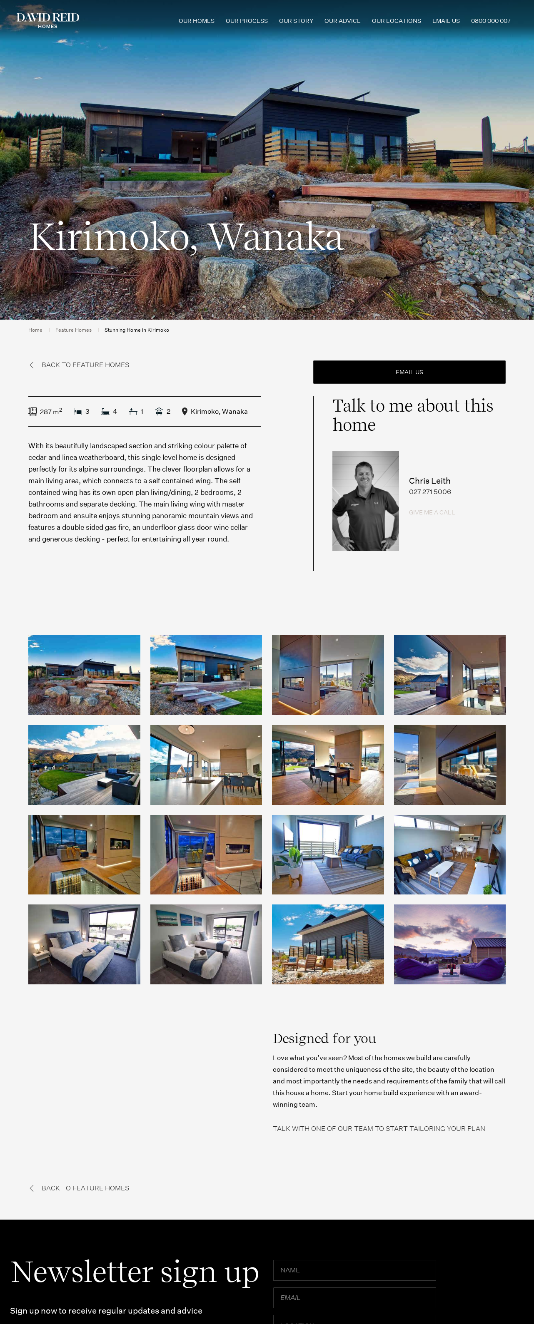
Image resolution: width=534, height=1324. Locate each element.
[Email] (354, 1297)
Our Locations (396, 21)
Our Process (247, 21)
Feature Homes (73, 329)
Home (35, 329)
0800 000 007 (491, 21)
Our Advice (342, 21)
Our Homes (197, 21)
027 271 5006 (430, 492)
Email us (446, 21)
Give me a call (432, 512)
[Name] (354, 1270)
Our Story (296, 21)
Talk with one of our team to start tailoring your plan (379, 1129)
